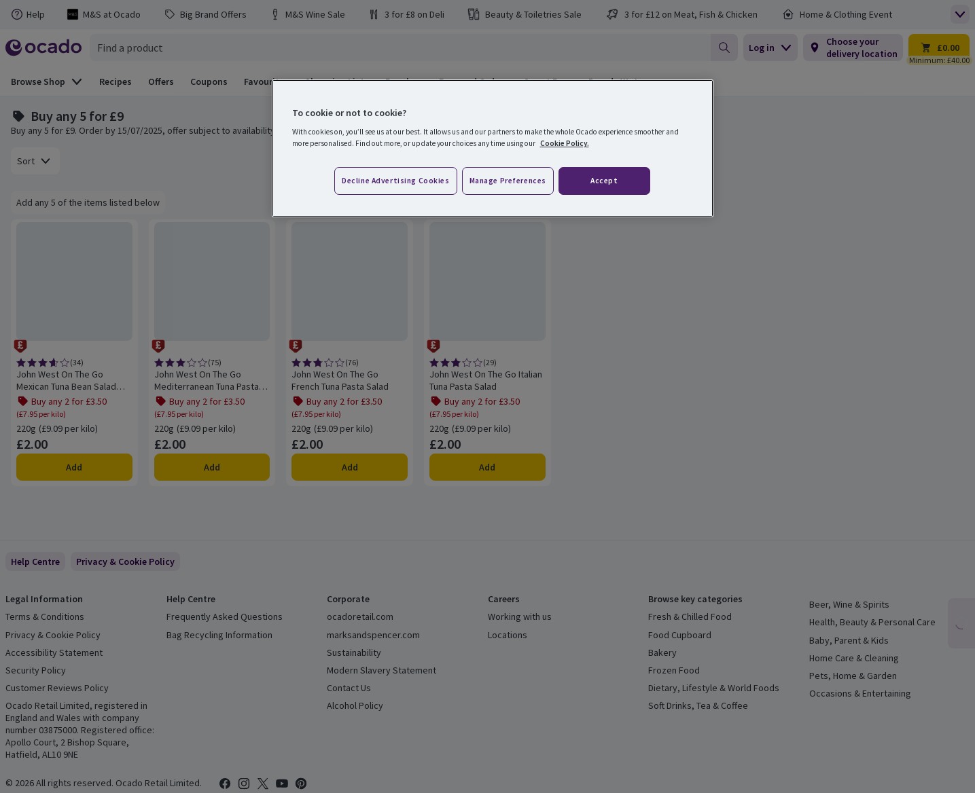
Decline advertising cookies (395, 180)
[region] (492, 148)
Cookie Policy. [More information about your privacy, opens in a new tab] (564, 143)
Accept (604, 180)
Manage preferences (507, 180)
